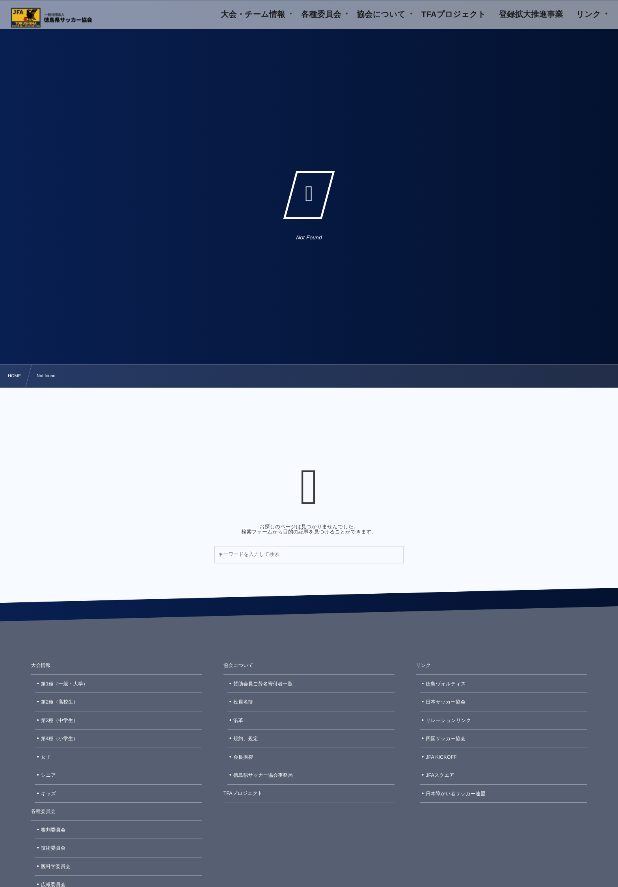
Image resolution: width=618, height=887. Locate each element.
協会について (238, 665)
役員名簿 (243, 702)
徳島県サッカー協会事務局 (263, 775)
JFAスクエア (440, 775)
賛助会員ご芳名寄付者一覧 (262, 684)
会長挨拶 (243, 757)
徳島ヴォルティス (446, 684)
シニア (48, 775)
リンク (423, 665)
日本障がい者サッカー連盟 (455, 793)
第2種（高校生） (59, 702)
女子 (46, 757)
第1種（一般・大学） (64, 684)
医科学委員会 (56, 866)
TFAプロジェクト (243, 793)
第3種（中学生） (59, 720)
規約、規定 (245, 738)
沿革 (238, 720)
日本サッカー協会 (445, 702)
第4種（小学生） (59, 738)
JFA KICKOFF (441, 757)
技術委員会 (53, 848)
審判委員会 (53, 830)
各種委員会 (43, 811)
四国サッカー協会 (445, 738)
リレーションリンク (448, 720)
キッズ (48, 793)
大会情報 (40, 665)
